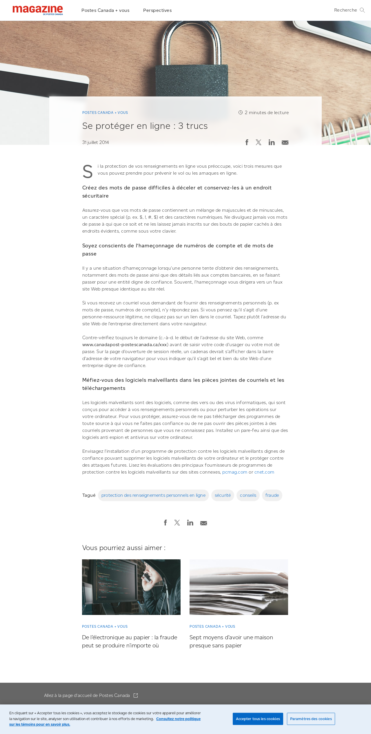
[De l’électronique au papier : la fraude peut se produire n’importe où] (131, 588)
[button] (246, 142)
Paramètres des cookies (311, 719)
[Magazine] (38, 10)
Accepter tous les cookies (258, 719)
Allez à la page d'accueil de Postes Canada (87, 695)
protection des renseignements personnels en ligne (153, 495)
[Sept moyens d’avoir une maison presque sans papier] (239, 588)
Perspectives (157, 10)
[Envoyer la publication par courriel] (285, 141)
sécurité (223, 495)
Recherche (349, 10)
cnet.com (264, 472)
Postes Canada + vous (105, 10)
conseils (248, 495)
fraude (272, 495)
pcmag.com (235, 472)
